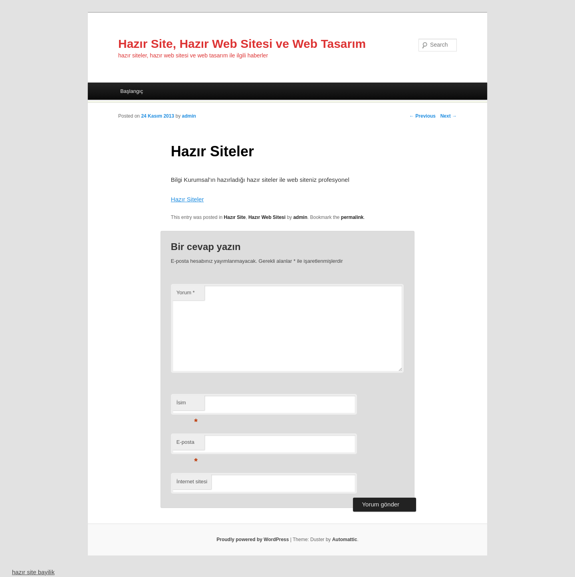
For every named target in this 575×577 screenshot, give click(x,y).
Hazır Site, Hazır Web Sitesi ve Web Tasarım (242, 43)
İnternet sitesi (191, 481)
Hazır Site (235, 217)
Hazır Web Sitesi (267, 217)
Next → (448, 116)
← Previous (422, 116)
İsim (187, 405)
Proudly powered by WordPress (252, 539)
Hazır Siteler (187, 199)
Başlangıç (131, 91)
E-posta (187, 444)
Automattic (344, 539)
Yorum (185, 292)
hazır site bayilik (33, 572)
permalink (352, 217)
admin (189, 116)
